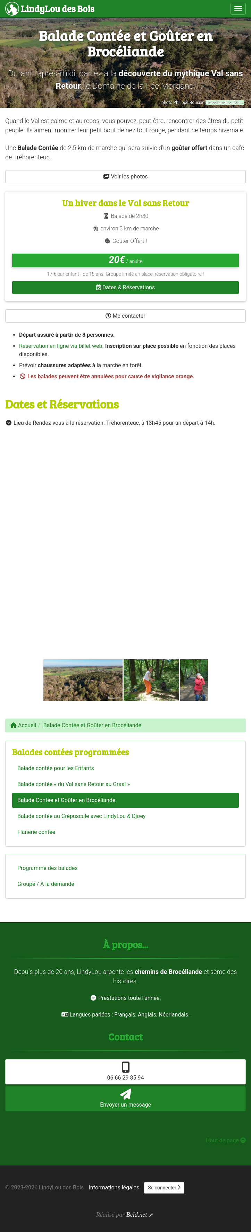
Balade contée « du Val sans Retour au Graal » (73, 784)
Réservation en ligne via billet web (60, 346)
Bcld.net (136, 1214)
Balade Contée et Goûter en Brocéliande (66, 800)
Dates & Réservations (125, 287)
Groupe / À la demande (45, 884)
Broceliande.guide (223, 102)
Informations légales (114, 1187)
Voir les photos (125, 176)
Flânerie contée (36, 832)
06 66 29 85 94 (125, 1071)
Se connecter (164, 1187)
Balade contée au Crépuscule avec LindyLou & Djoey (81, 816)
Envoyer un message (125, 1098)
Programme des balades (47, 868)
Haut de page (226, 1140)
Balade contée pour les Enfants (55, 768)
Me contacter (125, 316)
